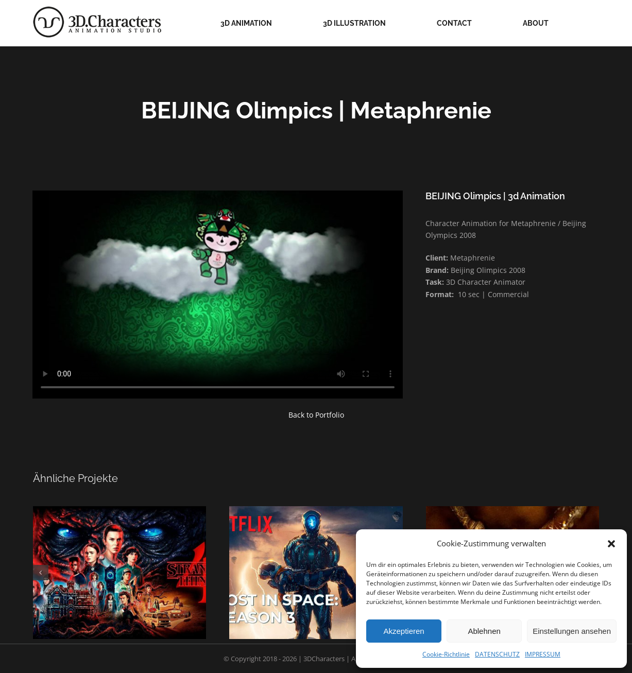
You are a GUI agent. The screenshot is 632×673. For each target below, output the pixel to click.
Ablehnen (484, 631)
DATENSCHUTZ (497, 654)
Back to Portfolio (316, 415)
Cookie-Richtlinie (446, 654)
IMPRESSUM (542, 654)
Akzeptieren (403, 631)
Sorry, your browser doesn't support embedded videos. (217, 295)
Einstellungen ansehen (572, 631)
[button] (611, 544)
